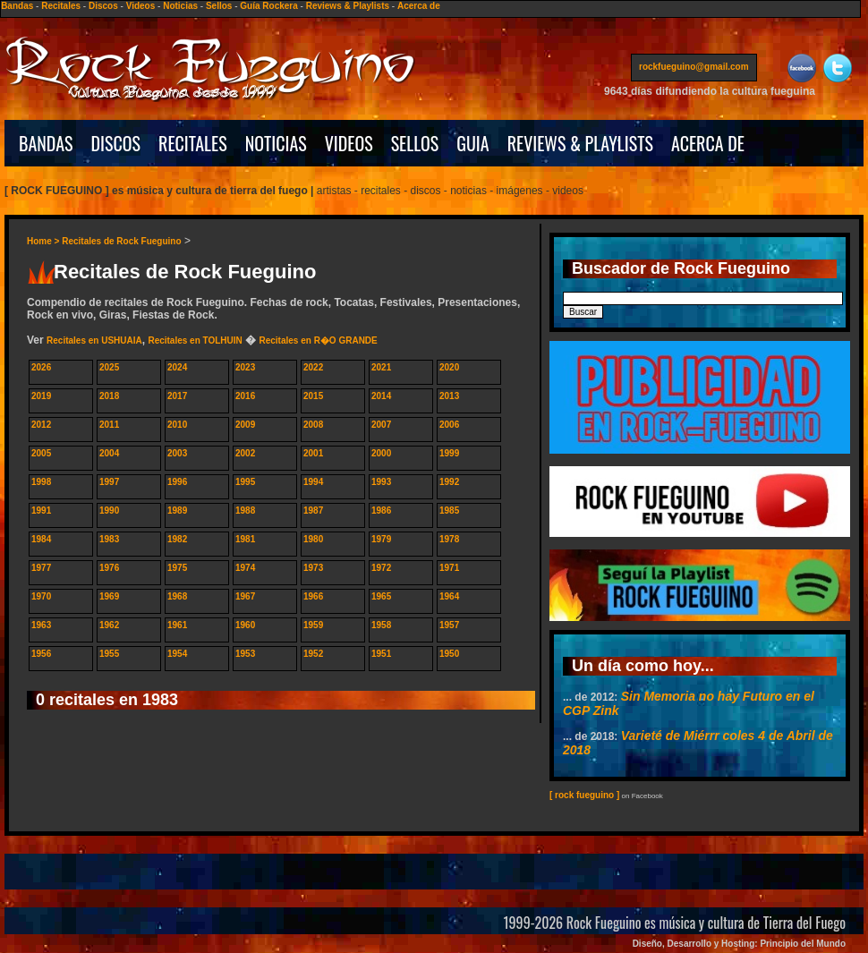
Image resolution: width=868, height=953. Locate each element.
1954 (177, 654)
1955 (109, 654)
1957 (449, 625)
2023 (245, 367)
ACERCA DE (708, 143)
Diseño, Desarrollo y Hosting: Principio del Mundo (739, 944)
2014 (381, 396)
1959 (313, 625)
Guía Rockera (268, 6)
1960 (245, 625)
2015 (313, 396)
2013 (449, 396)
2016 (245, 396)
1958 (381, 625)
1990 (109, 510)
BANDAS (46, 143)
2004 (109, 453)
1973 (313, 568)
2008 (313, 425)
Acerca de (418, 6)
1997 (109, 482)
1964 (449, 596)
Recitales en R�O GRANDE (318, 340)
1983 (109, 539)
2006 (449, 425)
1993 (381, 482)
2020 (449, 367)
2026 (41, 367)
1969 (109, 596)
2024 (177, 367)
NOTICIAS (276, 143)
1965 (381, 596)
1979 (381, 539)
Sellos (219, 6)
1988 (245, 510)
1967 (245, 596)
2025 (109, 367)
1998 (41, 482)
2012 (41, 425)
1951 (381, 654)
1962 (109, 625)
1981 (245, 539)
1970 (41, 596)
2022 (313, 367)
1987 (313, 510)
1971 (449, 568)
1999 (449, 453)
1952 (313, 654)
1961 (177, 625)
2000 (381, 453)
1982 (177, 539)
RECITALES (192, 143)
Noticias (180, 6)
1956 (41, 654)
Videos (141, 6)
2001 (313, 453)
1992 (449, 482)
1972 (381, 568)
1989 (177, 510)
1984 (41, 539)
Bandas (17, 6)
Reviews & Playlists (347, 6)
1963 (41, 625)
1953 (245, 654)
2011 (109, 425)
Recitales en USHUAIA (94, 340)
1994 (313, 482)
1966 (313, 596)
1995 (245, 482)
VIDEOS (349, 143)
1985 (449, 510)
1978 (449, 539)
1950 (449, 654)
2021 (381, 367)
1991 (41, 510)
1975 (177, 568)
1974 (245, 568)
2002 (245, 453)
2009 (245, 425)
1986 (381, 510)
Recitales (61, 6)
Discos (103, 6)
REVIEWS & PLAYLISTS (580, 143)
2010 (177, 425)
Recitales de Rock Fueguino (121, 241)
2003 (177, 453)
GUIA (472, 143)
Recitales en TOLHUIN (195, 340)
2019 (41, 396)
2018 (109, 396)
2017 (177, 396)
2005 (41, 453)
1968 (177, 596)
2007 (381, 425)
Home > (44, 241)
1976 (109, 568)
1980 (313, 539)
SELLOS (415, 143)
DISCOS (116, 143)
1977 (41, 568)
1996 (177, 482)
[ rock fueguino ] (584, 795)
